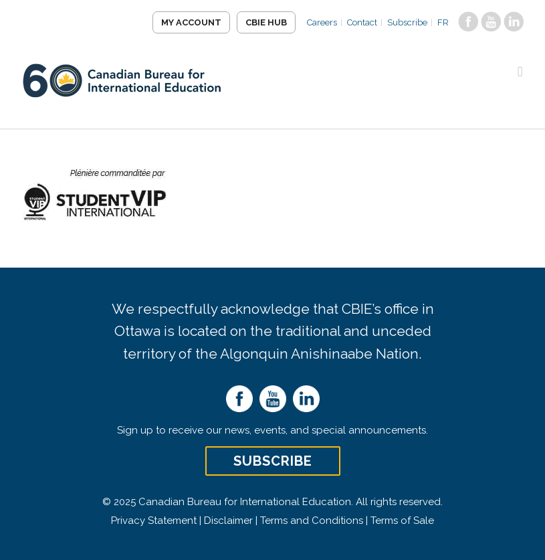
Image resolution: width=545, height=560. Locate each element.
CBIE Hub (266, 22)
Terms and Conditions (311, 521)
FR (443, 22)
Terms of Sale (402, 521)
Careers (322, 22)
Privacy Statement (154, 521)
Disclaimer (228, 521)
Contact (362, 22)
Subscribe (407, 22)
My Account (191, 22)
